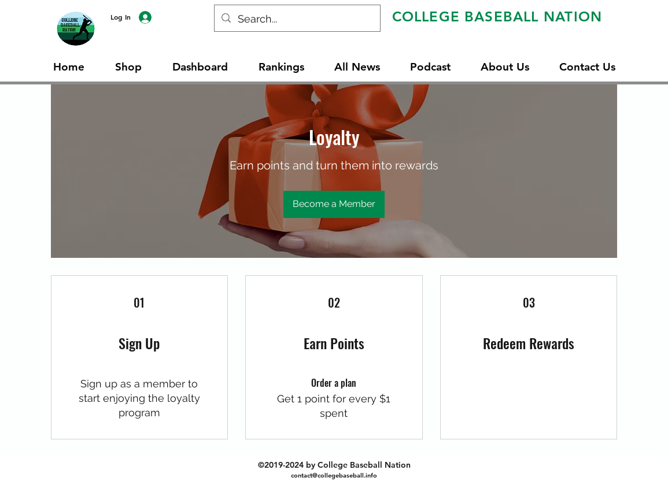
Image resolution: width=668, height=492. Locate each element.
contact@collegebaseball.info (334, 475)
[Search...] (297, 19)
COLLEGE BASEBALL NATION (497, 16)
